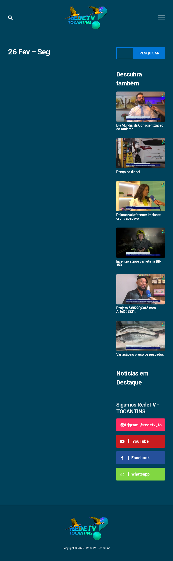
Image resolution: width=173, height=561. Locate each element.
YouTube (134, 441)
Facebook (135, 457)
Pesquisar (149, 53)
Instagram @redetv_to (140, 424)
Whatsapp (135, 474)
